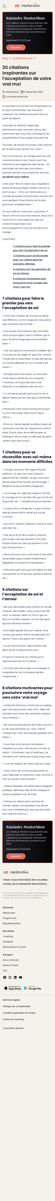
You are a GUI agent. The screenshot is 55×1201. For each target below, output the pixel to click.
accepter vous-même (15, 176)
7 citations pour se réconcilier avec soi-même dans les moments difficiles (30, 260)
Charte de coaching (13, 1019)
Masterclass (9, 912)
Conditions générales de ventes (19, 1012)
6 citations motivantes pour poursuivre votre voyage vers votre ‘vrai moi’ (30, 283)
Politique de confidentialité (16, 1006)
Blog (5, 58)
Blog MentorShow (12, 923)
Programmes (9, 918)
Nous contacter (11, 960)
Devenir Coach (10, 965)
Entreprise (8, 941)
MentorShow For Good (14, 947)
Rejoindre (16, 47)
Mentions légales (11, 999)
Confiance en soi (22, 58)
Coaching (8, 936)
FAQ (5, 970)
